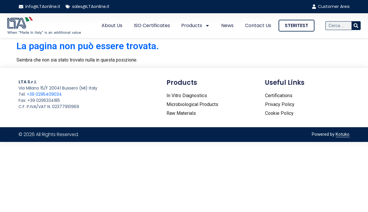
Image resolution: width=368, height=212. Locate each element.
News (227, 25)
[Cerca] (356, 25)
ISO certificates (152, 25)
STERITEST (296, 25)
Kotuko (342, 134)
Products (195, 25)
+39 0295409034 (44, 94)
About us (111, 25)
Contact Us (258, 25)
